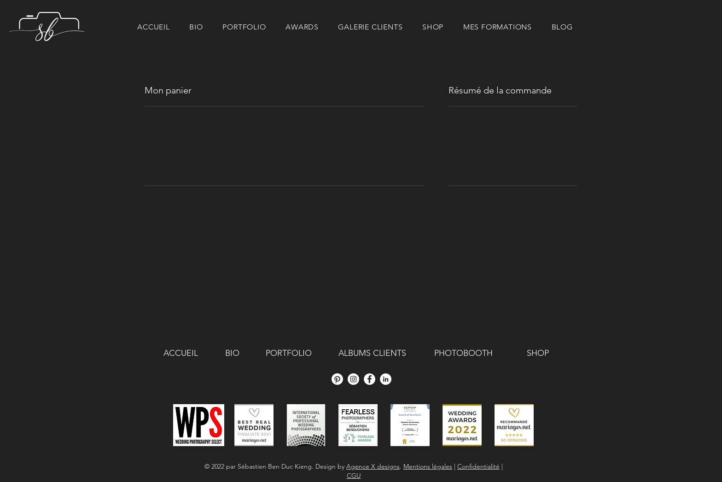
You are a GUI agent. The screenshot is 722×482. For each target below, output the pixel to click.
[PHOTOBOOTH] (463, 353)
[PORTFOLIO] (289, 353)
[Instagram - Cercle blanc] (353, 379)
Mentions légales (427, 466)
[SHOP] (537, 353)
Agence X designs (373, 466)
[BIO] (232, 353)
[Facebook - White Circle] (369, 379)
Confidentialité (478, 466)
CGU (354, 475)
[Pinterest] (337, 379)
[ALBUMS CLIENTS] (372, 353)
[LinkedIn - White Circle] (385, 379)
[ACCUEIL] (180, 353)
